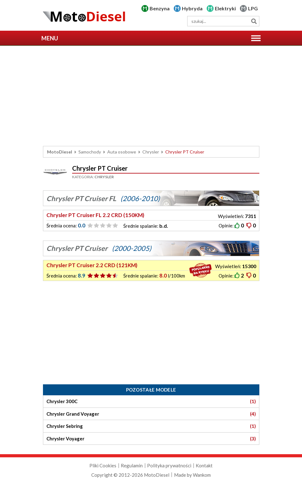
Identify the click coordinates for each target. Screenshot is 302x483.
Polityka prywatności (169, 465)
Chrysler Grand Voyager (151, 414)
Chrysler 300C (151, 401)
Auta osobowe (121, 151)
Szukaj (254, 21)
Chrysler (150, 151)
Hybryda (192, 8)
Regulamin (132, 465)
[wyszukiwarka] (223, 21)
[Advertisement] (151, 96)
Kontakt (204, 465)
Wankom (202, 475)
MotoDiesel (59, 151)
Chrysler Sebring (151, 426)
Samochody (89, 151)
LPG (253, 8)
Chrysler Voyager (151, 438)
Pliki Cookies (102, 465)
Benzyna (160, 8)
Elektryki (225, 8)
